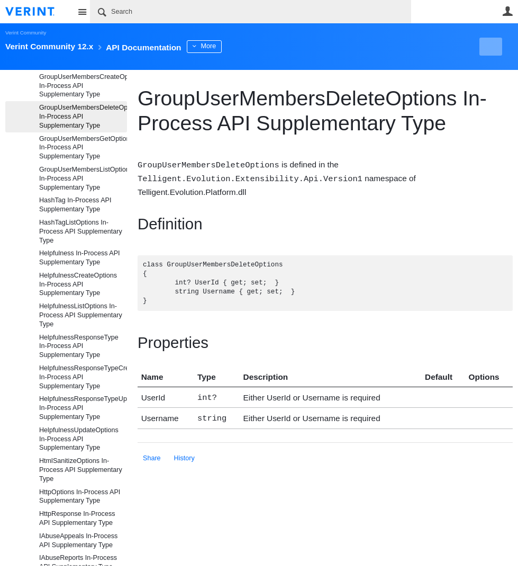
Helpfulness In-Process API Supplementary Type (79, 257)
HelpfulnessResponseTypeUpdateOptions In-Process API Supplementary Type (83, 408)
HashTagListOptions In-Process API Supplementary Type (80, 231)
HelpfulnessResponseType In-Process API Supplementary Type (79, 346)
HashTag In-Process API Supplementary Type (75, 205)
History (184, 455)
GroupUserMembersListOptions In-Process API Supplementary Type (83, 178)
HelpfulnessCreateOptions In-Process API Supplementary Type (78, 284)
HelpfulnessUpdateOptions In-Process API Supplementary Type (79, 439)
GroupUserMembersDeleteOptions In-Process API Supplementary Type (83, 116)
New (488, 46)
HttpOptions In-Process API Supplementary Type (79, 496)
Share (152, 455)
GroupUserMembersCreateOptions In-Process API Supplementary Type (83, 86)
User (507, 11)
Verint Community (25, 32)
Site (82, 12)
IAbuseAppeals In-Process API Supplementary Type (78, 540)
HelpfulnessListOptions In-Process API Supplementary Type (80, 315)
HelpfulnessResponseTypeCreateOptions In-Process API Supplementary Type (83, 377)
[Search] (250, 11)
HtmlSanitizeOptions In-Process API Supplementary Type (80, 470)
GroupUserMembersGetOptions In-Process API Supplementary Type (83, 147)
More (238, 46)
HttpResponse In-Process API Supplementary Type (77, 518)
